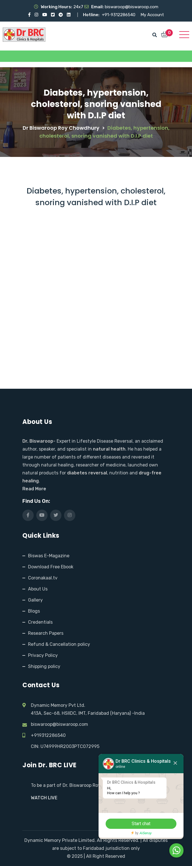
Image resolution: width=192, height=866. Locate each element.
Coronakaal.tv (42, 578)
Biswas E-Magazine (48, 555)
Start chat (141, 823)
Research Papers (45, 633)
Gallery (35, 600)
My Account (152, 14)
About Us (38, 589)
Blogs (34, 611)
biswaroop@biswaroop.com (59, 724)
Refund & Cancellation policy (59, 644)
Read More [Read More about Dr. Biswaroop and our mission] (34, 488)
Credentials (40, 622)
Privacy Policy (43, 655)
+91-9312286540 (119, 14)
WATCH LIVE (44, 797)
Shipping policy (44, 666)
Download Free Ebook (50, 566)
